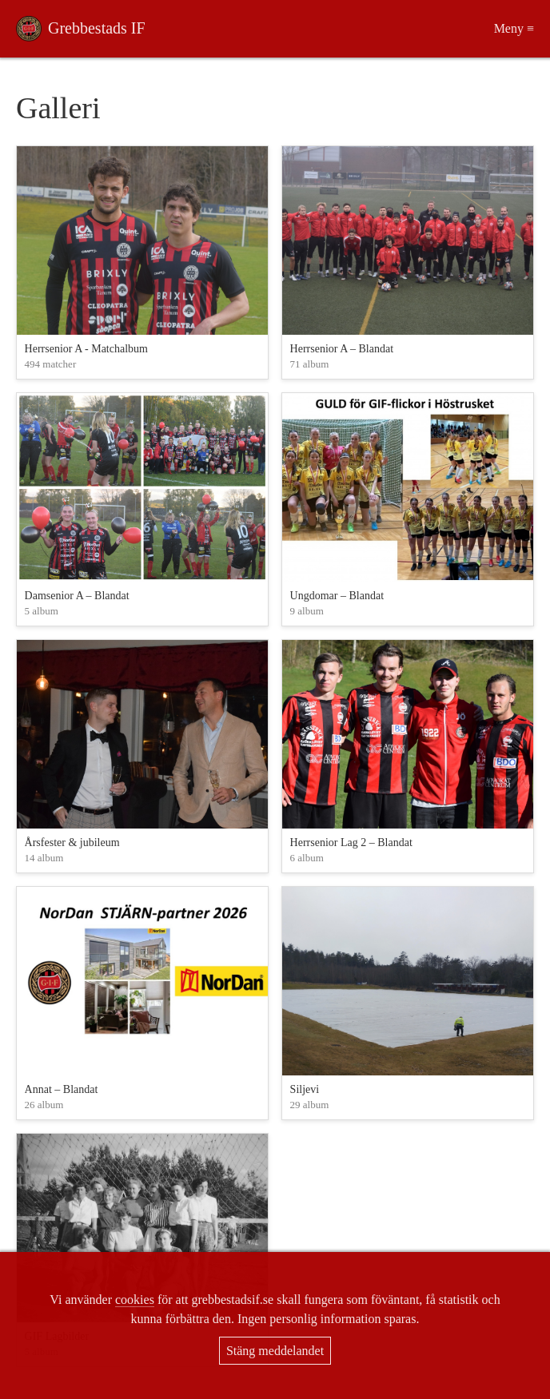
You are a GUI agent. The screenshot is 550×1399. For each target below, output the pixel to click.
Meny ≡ (514, 28)
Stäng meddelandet (275, 1350)
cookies (134, 1299)
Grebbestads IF (96, 28)
